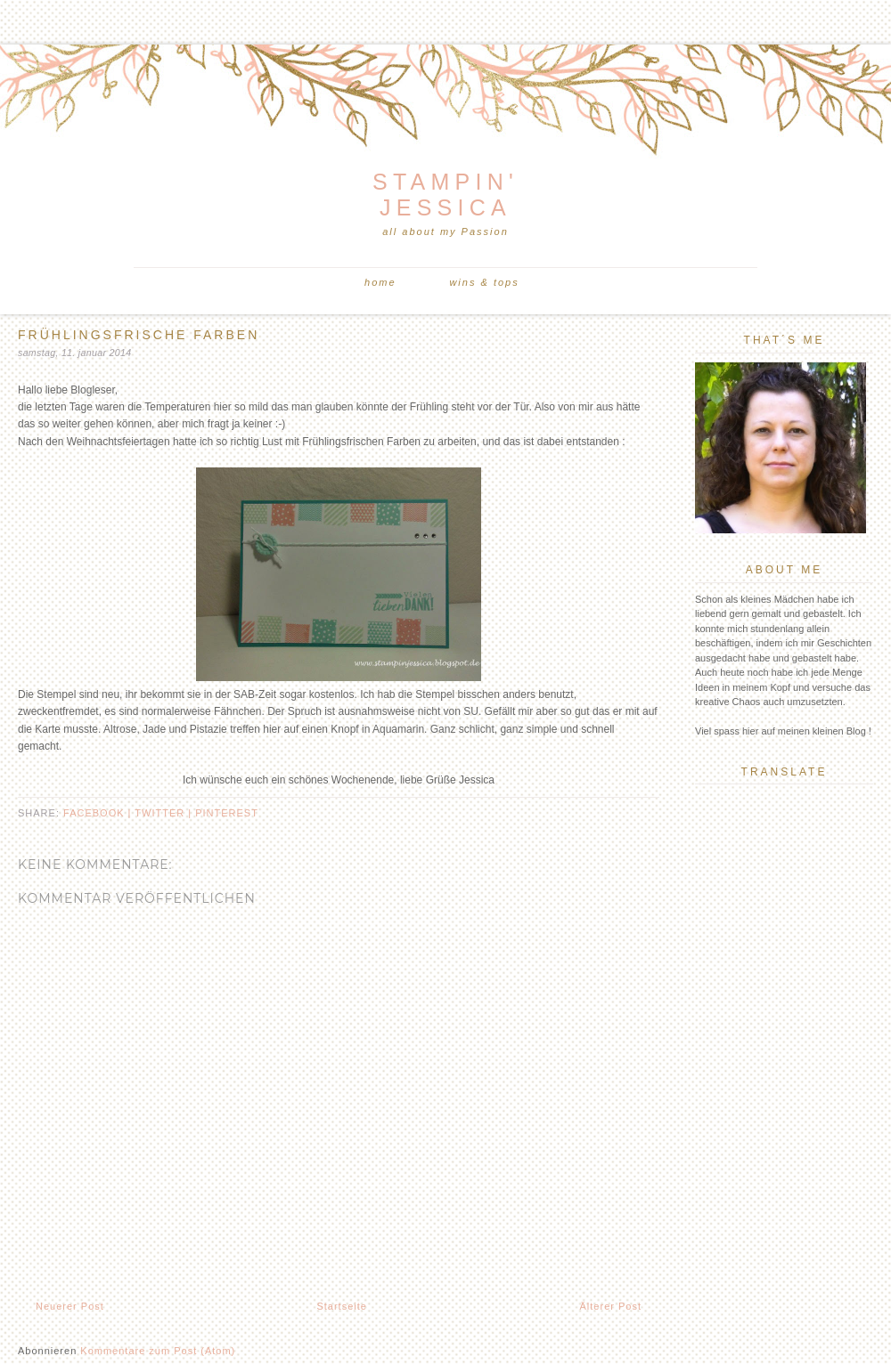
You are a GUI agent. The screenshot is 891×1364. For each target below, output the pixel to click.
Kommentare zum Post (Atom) (157, 1350)
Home (380, 282)
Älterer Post (611, 1306)
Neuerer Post (70, 1306)
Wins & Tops (484, 282)
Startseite (341, 1306)
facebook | (99, 813)
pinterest (226, 813)
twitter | (165, 813)
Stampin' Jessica (445, 194)
